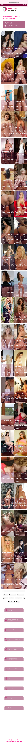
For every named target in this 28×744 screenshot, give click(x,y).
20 (3, 598)
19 (23, 594)
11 (24, 591)
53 (21, 598)
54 (24, 598)
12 (4, 594)
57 (14, 602)
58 (17, 602)
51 (16, 598)
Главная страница (8, 16)
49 (10, 598)
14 (10, 594)
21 (6, 598)
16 (15, 594)
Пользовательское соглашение (14, 741)
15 (12, 594)
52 (18, 598)
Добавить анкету (14, 2)
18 (20, 594)
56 (11, 602)
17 (18, 594)
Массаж (17, 16)
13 (7, 594)
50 (13, 598)
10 (21, 591)
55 (9, 602)
